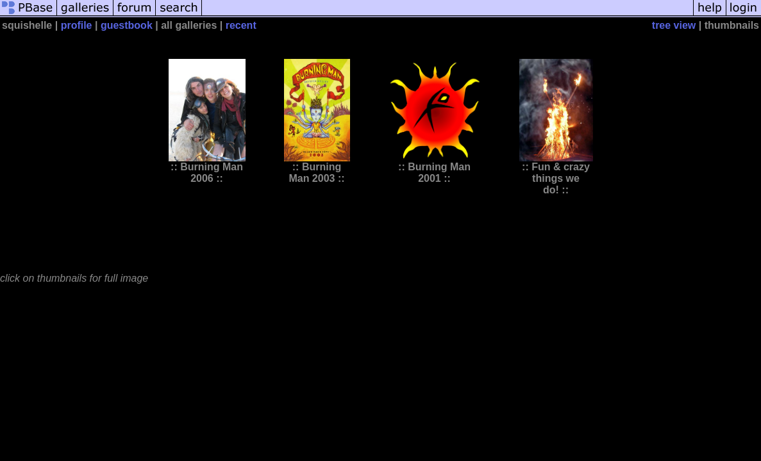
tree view (674, 25)
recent (241, 25)
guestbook (127, 25)
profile (76, 25)
